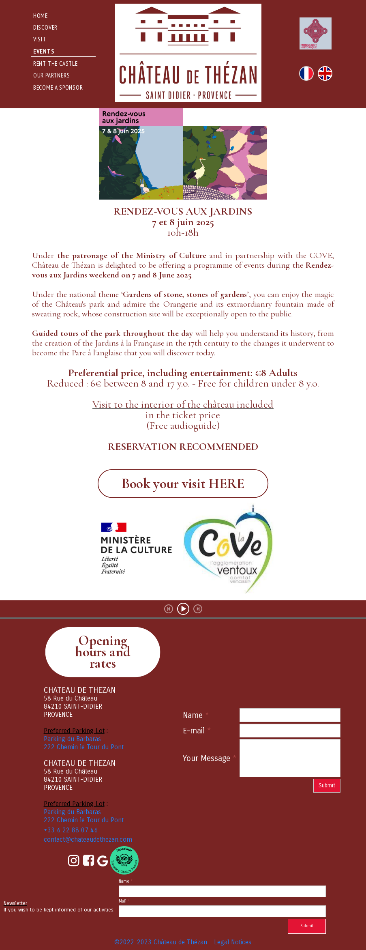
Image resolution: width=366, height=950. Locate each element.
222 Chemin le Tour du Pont (84, 747)
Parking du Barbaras (72, 739)
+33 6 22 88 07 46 (71, 830)
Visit (39, 39)
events (43, 51)
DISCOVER (45, 27)
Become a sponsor (58, 87)
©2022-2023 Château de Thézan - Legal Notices (182, 942)
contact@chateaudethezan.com (88, 839)
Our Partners (51, 75)
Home (40, 15)
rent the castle (55, 63)
